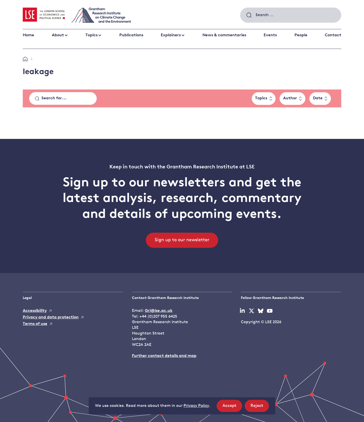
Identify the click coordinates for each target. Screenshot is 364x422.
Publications (131, 35)
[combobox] (290, 15)
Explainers (171, 35)
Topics (91, 35)
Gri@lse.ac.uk (159, 311)
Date (318, 98)
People (300, 35)
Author (290, 98)
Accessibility (35, 311)
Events (270, 35)
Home (28, 35)
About (58, 35)
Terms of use (35, 324)
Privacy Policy (196, 406)
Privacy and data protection (51, 317)
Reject (260, 407)
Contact (333, 35)
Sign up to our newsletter (182, 240)
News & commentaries (224, 35)
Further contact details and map (164, 356)
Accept (232, 407)
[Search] (63, 98)
